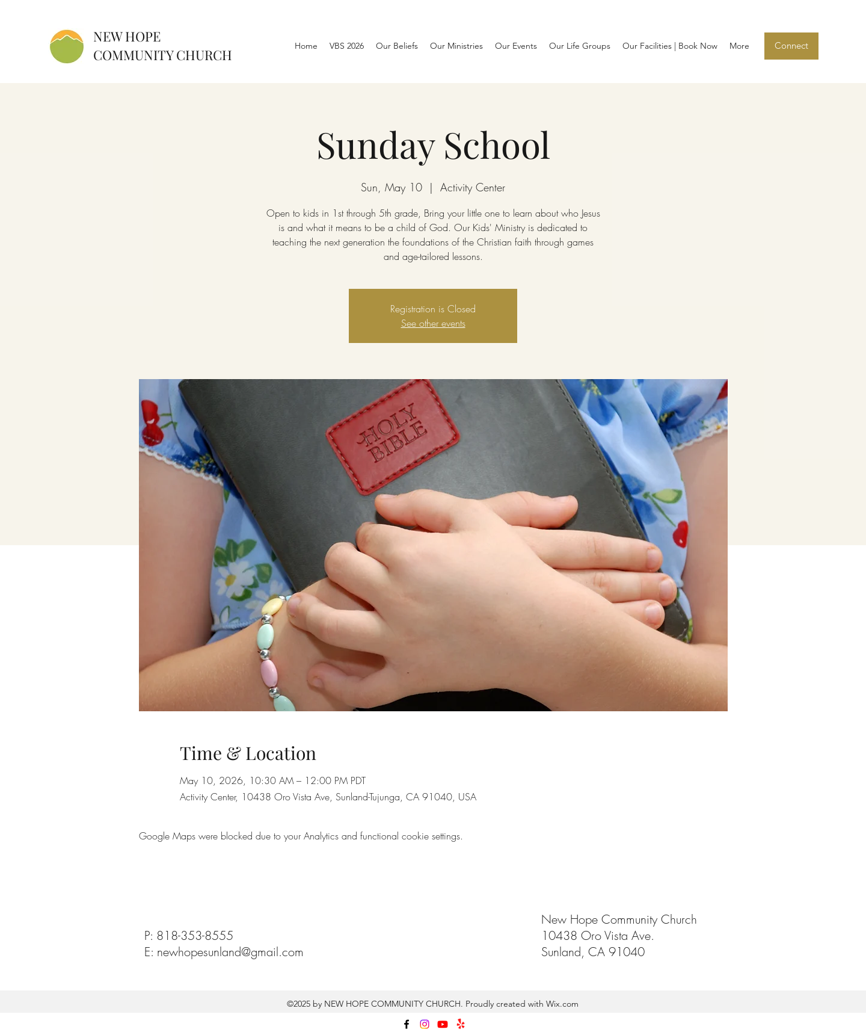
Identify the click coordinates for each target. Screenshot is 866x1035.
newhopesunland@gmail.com (230, 952)
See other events (433, 323)
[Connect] (791, 46)
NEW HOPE (127, 36)
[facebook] (407, 1024)
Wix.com (561, 1003)
